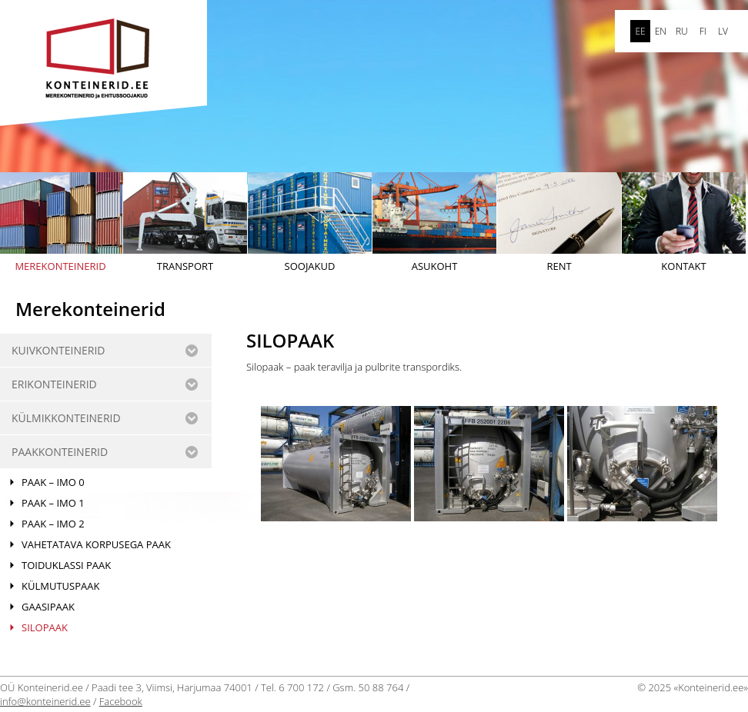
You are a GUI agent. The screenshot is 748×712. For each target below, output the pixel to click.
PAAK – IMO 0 (53, 482)
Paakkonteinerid (60, 451)
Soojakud (310, 222)
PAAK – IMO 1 (53, 502)
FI (703, 31)
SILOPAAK (45, 627)
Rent (559, 222)
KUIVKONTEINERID (58, 350)
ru (682, 31)
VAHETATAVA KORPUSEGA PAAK (96, 544)
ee (640, 31)
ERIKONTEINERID (54, 384)
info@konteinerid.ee (45, 701)
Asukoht (434, 222)
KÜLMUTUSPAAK (60, 586)
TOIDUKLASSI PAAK (66, 565)
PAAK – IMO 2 (53, 523)
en (660, 31)
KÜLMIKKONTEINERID (66, 418)
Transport (185, 222)
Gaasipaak (48, 606)
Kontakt (684, 222)
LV (723, 31)
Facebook (120, 701)
